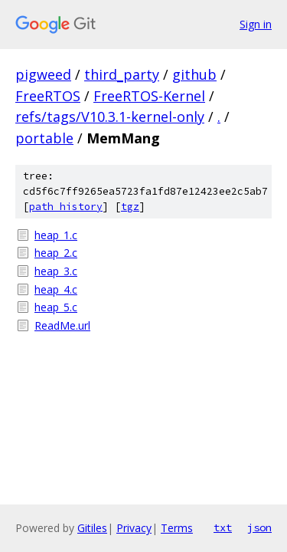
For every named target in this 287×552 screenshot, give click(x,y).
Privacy (134, 528)
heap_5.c (55, 307)
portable (44, 138)
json (259, 527)
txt (223, 527)
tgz (130, 206)
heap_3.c (55, 271)
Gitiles (92, 528)
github (194, 74)
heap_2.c (55, 252)
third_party (121, 74)
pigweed (43, 74)
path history (66, 206)
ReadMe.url (62, 325)
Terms (177, 528)
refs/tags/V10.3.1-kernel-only (109, 116)
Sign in (256, 24)
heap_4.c (55, 289)
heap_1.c (55, 235)
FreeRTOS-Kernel (149, 96)
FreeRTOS (47, 96)
